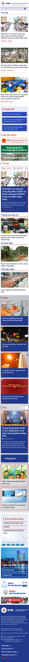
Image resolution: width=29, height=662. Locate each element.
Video (5, 298)
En (27, 8)
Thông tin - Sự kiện (6, 41)
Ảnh (4, 407)
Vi (25, 8)
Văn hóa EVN (10, 565)
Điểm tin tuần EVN (18, 168)
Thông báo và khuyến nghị (13, 523)
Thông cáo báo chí (10, 215)
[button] (26, 163)
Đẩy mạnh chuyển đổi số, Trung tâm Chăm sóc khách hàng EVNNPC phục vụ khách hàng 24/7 (14, 97)
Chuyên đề (9, 109)
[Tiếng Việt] (14, 3)
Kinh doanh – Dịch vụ (7, 101)
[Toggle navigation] (2, 8)
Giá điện (6, 527)
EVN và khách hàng (14, 519)
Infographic (10, 458)
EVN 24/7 (5, 323)
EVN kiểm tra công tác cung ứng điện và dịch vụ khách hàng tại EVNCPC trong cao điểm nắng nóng (14, 36)
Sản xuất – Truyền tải (7, 70)
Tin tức (5, 163)
